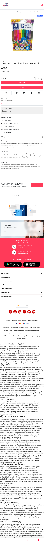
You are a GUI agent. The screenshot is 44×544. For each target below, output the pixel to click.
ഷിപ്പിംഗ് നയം (6, 335)
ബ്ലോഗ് (6, 330)
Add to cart (22, 82)
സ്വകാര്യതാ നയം (33, 333)
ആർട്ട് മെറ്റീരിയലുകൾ (23, 11)
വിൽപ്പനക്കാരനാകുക (34, 327)
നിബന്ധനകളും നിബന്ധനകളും (25, 335)
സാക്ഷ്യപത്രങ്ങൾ (21, 338)
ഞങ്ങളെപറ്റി (6, 327)
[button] (38, 4)
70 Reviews (7, 103)
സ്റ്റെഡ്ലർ (4, 61)
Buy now (22, 87)
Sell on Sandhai (7, 111)
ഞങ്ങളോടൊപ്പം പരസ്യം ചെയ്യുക (19, 327)
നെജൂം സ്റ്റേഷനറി (9, 100)
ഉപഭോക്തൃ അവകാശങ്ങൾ (32, 330)
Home (2, 11)
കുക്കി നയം (13, 335)
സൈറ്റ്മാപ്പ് (37, 335)
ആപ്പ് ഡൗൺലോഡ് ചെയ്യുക (16, 330)
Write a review (36, 185)
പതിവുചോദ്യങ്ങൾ (22, 333)
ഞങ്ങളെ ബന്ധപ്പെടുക (10, 333)
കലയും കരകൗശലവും (11, 11)
